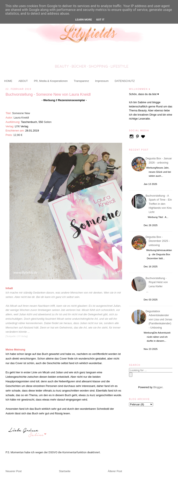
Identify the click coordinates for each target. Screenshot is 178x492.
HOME (8, 80)
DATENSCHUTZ (125, 80)
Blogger (158, 387)
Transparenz (81, 80)
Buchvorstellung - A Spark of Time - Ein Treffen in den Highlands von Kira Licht (159, 204)
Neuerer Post (14, 471)
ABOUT (23, 80)
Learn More (83, 19)
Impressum (101, 80)
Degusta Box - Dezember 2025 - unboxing (158, 241)
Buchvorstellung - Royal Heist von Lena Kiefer (157, 282)
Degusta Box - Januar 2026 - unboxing (159, 160)
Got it (100, 19)
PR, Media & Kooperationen (51, 80)
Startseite (65, 471)
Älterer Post (115, 471)
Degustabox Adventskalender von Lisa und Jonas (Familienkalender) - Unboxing (159, 319)
